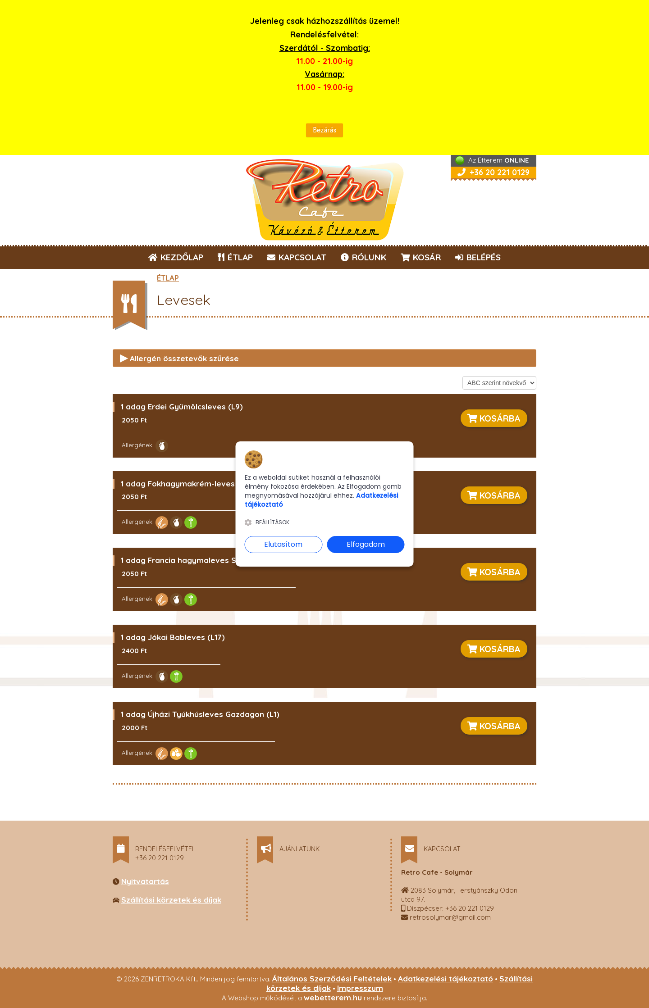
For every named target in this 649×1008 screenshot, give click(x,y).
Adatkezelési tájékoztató (445, 978)
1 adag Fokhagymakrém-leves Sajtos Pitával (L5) (213, 483)
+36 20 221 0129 (493, 172)
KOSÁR (421, 257)
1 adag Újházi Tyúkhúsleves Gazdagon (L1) (200, 714)
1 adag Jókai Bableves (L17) (173, 637)
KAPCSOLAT (296, 257)
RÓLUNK (363, 257)
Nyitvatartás (145, 881)
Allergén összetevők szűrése (179, 357)
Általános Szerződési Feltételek (332, 978)
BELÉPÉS (478, 257)
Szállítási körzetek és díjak (171, 899)
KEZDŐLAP (175, 257)
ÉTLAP (236, 257)
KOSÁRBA (494, 418)
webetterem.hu (333, 997)
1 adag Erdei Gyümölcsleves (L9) (182, 406)
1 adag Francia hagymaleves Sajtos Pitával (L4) (210, 560)
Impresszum (360, 988)
